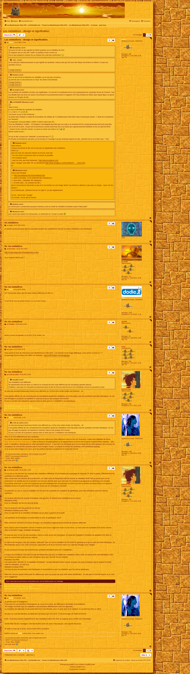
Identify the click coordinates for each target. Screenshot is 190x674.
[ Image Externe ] (15, 70)
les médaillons (11, 222)
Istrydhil (124, 321)
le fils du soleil (126, 389)
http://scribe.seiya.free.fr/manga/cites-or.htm (21, 252)
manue (124, 39)
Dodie (123, 298)
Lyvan (123, 346)
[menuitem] (7, 21)
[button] (150, 34)
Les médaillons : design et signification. (26, 31)
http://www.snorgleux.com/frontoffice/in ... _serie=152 (65, 163)
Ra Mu (124, 437)
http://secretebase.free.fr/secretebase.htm (29, 175)
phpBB (71, 664)
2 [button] (147, 35)
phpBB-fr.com (81, 667)
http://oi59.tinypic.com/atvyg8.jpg (56, 355)
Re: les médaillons (13, 246)
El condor (125, 261)
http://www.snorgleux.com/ (48, 160)
